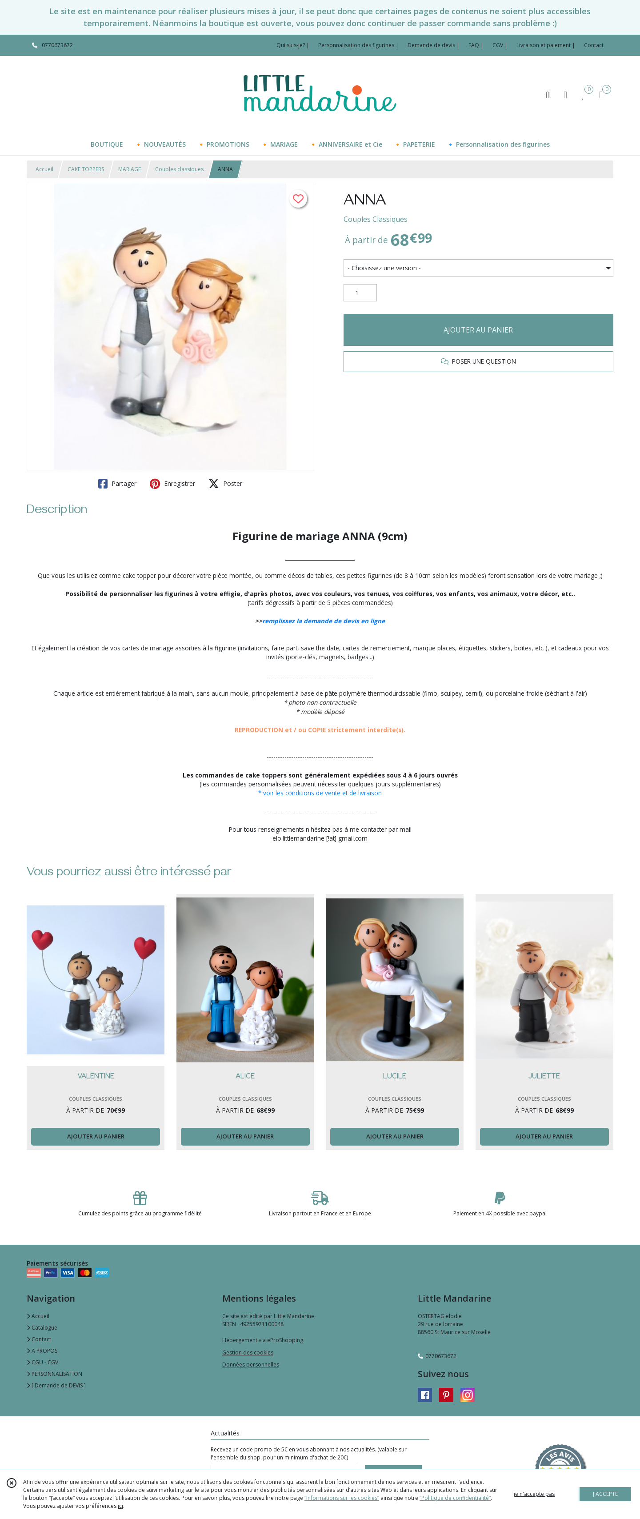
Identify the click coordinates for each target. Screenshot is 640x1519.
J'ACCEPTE (605, 1494)
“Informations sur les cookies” (341, 1498)
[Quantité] (360, 293)
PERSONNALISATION (54, 1374)
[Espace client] (565, 94)
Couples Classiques (376, 219)
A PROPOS (42, 1351)
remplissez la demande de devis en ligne (323, 621)
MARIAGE (129, 169)
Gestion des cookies (247, 1352)
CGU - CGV (42, 1362)
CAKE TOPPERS (86, 169)
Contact (594, 45)
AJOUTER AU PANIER (478, 330)
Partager (117, 483)
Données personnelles (250, 1364)
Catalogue (42, 1327)
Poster (225, 483)
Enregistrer (172, 483)
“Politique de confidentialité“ (455, 1498)
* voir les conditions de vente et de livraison (320, 793)
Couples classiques (179, 169)
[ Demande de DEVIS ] (56, 1385)
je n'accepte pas (534, 1494)
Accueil (44, 169)
